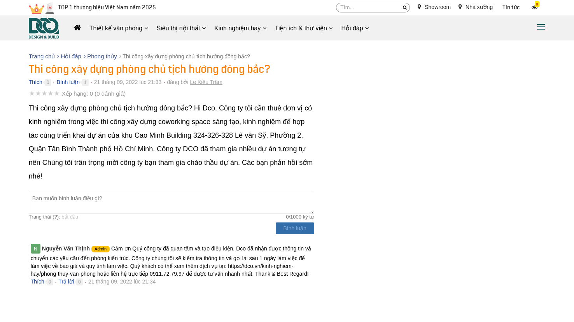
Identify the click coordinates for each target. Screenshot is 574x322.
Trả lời (66, 281)
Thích (35, 82)
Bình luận (68, 82)
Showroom (434, 7)
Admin (100, 249)
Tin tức (511, 8)
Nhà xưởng (475, 7)
